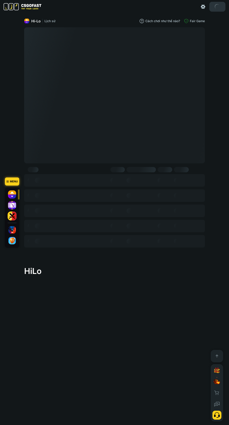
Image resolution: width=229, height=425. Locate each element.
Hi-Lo (32, 21)
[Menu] (12, 181)
